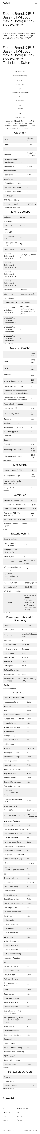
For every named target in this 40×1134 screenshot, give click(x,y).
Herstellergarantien (25, 128)
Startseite (7, 33)
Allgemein (9, 121)
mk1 (32, 33)
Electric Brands (18, 33)
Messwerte (19, 123)
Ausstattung (12, 128)
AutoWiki (6, 3)
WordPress (34, 1130)
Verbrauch (28, 123)
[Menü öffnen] (36, 3)
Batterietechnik (11, 126)
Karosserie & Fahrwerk (26, 126)
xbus (27, 33)
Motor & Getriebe (20, 121)
